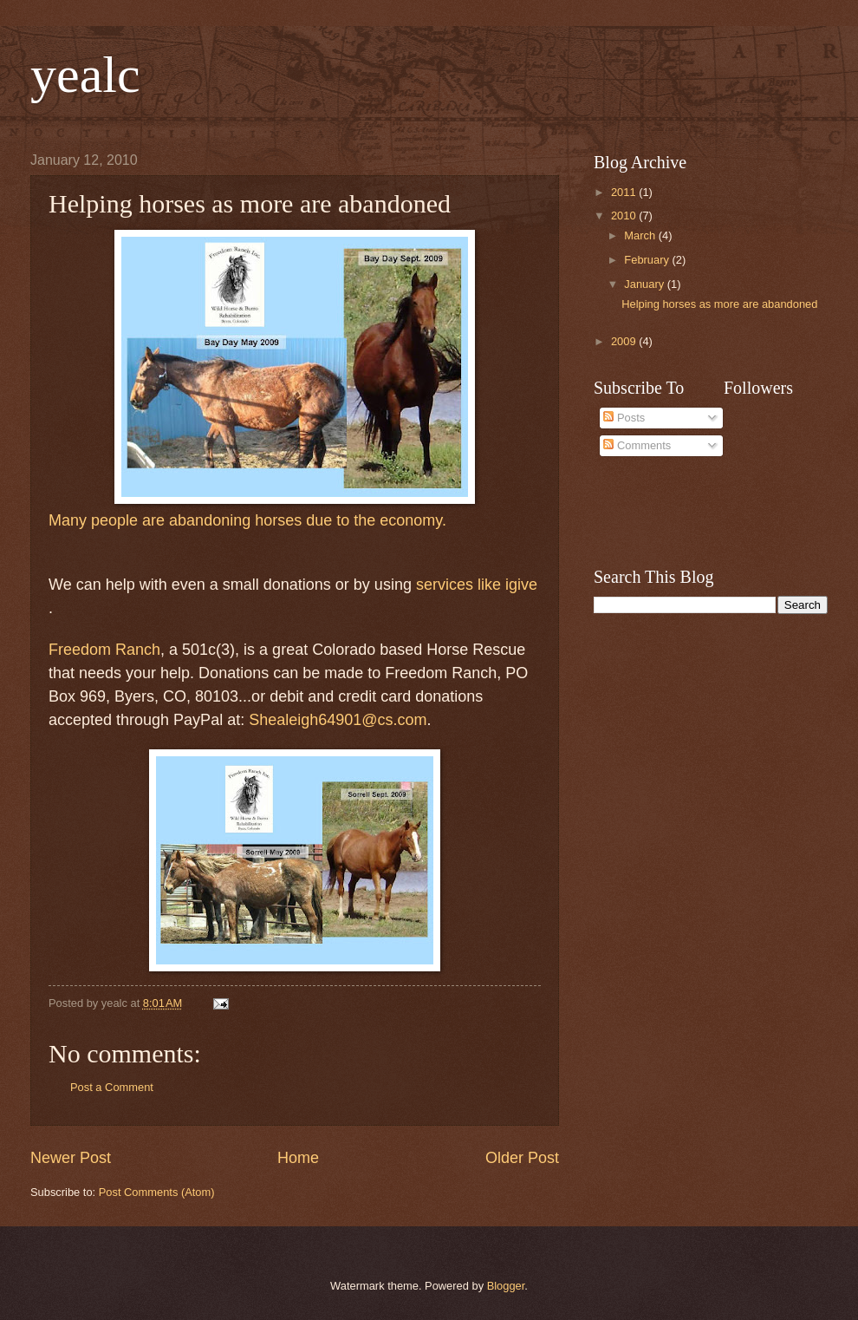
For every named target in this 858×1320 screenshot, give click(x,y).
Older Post (522, 1157)
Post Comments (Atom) (157, 1192)
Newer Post (70, 1157)
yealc (85, 74)
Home (298, 1157)
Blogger (506, 1285)
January (645, 284)
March (641, 235)
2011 (625, 192)
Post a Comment (111, 1087)
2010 (625, 215)
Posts (624, 417)
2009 (625, 341)
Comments (637, 445)
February (648, 259)
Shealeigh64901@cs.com (337, 720)
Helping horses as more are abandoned (719, 303)
